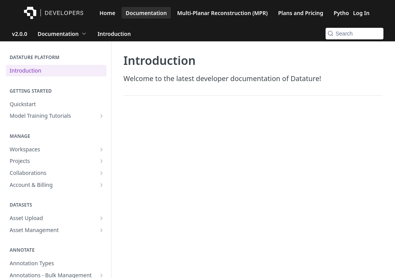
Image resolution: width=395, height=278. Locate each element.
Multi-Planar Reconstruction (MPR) (222, 13)
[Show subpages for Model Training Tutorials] (101, 116)
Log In (361, 13)
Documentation (146, 13)
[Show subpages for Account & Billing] (101, 185)
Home (107, 13)
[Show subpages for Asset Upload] (101, 218)
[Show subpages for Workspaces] (101, 149)
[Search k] (354, 33)
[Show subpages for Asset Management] (101, 230)
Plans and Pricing (300, 13)
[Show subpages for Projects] (101, 161)
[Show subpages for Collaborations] (101, 173)
